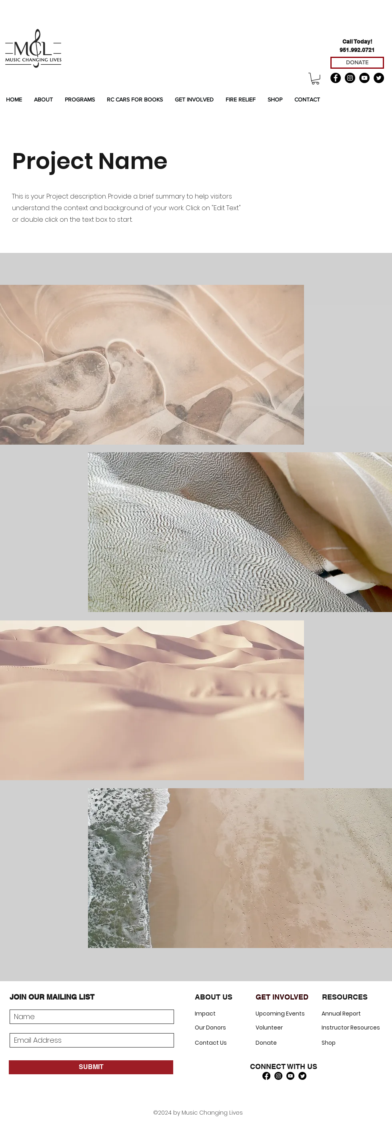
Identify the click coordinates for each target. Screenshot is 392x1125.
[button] (315, 78)
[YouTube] (364, 78)
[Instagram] (350, 78)
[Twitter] (379, 78)
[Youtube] (290, 1076)
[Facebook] (335, 78)
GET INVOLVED (282, 997)
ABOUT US (213, 997)
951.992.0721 (357, 50)
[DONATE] (357, 63)
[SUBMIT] (91, 1067)
